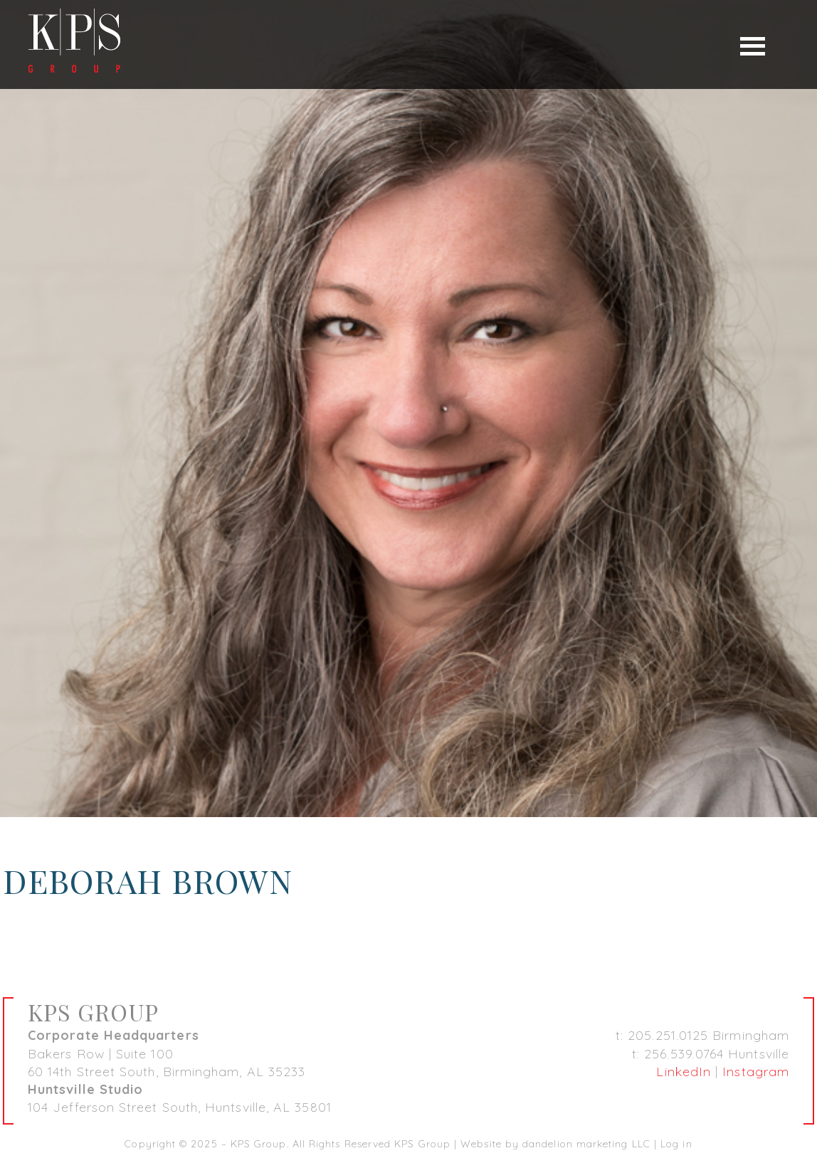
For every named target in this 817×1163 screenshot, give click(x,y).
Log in (676, 1143)
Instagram (755, 1071)
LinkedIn (683, 1071)
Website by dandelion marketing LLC (555, 1143)
